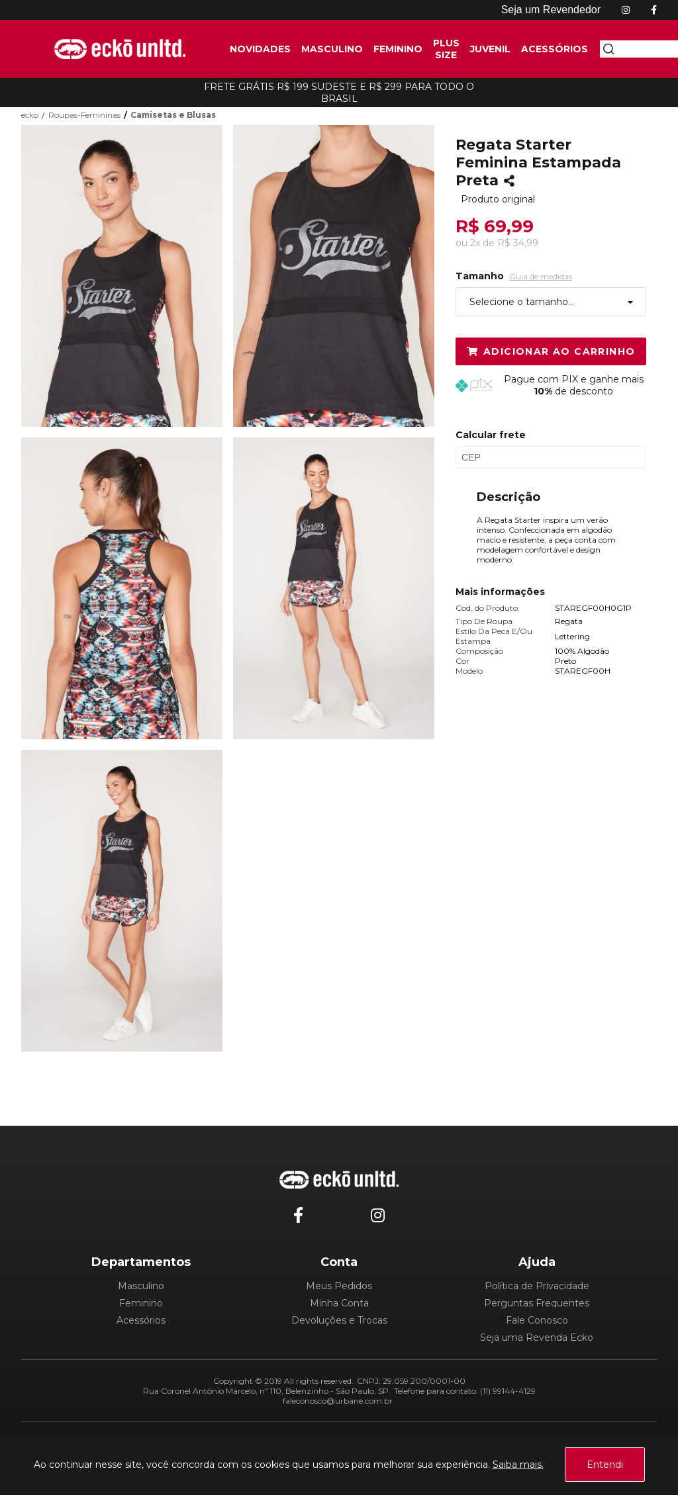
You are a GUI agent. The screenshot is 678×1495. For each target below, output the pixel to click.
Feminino (141, 1303)
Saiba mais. (518, 1465)
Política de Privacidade (537, 1286)
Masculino (141, 1286)
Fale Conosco (537, 1320)
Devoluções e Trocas (339, 1320)
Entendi (605, 1465)
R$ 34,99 (517, 243)
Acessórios (141, 1320)
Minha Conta (339, 1303)
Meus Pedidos (339, 1286)
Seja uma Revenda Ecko (536, 1337)
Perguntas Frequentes (536, 1303)
